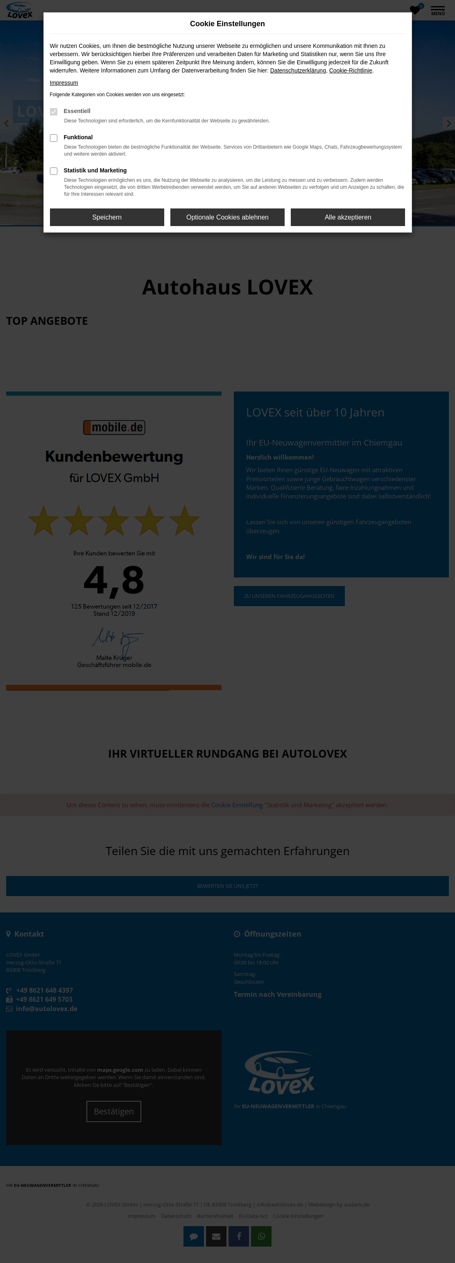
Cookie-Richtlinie (350, 70)
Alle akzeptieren (348, 217)
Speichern (107, 217)
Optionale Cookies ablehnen (227, 217)
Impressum (64, 82)
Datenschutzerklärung (298, 70)
